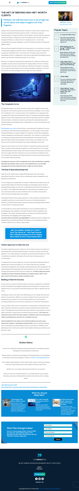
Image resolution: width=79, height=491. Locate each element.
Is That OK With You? (67, 35)
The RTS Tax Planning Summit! (40, 357)
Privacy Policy (43, 489)
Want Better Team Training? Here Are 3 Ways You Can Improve (67, 91)
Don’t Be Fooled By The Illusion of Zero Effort (42, 401)
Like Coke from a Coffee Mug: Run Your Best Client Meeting (68, 63)
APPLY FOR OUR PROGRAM (57, 2)
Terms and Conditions (54, 489)
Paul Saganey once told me (9, 128)
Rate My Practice (39, 474)
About (39, 467)
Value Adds (64, 76)
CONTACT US (39, 482)
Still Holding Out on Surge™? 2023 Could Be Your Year (67, 48)
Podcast (40, 469)
